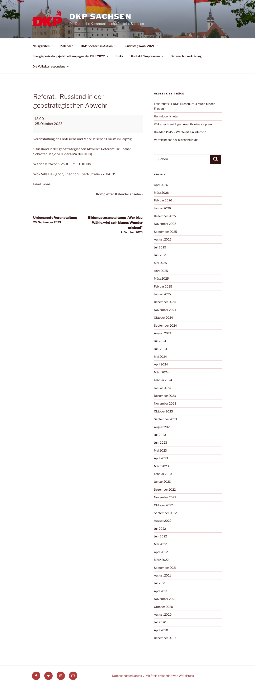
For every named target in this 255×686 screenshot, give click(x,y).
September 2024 (165, 325)
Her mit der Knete (166, 116)
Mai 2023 (160, 450)
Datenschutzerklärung (186, 56)
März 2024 (161, 372)
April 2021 (160, 591)
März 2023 (161, 466)
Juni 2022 (160, 536)
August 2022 (162, 520)
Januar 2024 (162, 388)
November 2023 (165, 403)
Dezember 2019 (165, 638)
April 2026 (161, 185)
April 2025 (161, 270)
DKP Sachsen (100, 16)
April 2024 (161, 364)
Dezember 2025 (165, 216)
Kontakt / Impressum (147, 56)
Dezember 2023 (165, 395)
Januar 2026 (162, 208)
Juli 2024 (160, 341)
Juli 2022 (160, 528)
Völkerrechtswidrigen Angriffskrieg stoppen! (183, 124)
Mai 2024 (160, 356)
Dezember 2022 (165, 489)
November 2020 (165, 599)
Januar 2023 (162, 481)
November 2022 (165, 497)
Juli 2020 (160, 622)
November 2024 (165, 310)
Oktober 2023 (163, 411)
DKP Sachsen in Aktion (99, 46)
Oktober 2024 (163, 317)
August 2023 (162, 427)
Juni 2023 (160, 442)
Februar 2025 (163, 286)
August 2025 (162, 239)
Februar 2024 (163, 380)
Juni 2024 (160, 349)
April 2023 (161, 458)
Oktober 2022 (163, 505)
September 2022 (165, 513)
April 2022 (161, 552)
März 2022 (161, 559)
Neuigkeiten (43, 46)
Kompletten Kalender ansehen (119, 194)
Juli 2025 (160, 247)
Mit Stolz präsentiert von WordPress (170, 675)
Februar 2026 (163, 200)
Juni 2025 (160, 255)
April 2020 (161, 630)
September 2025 (165, 231)
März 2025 (161, 278)
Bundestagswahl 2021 (140, 46)
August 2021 (162, 575)
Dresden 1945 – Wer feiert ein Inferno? (180, 132)
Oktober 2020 (163, 606)
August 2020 (163, 614)
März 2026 (161, 192)
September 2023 (165, 419)
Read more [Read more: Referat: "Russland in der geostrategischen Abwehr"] (41, 184)
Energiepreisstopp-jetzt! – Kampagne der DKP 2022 (71, 56)
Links (119, 56)
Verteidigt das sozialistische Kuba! (176, 139)
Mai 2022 (160, 544)
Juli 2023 (160, 435)
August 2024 (162, 333)
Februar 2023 (163, 474)
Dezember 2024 (165, 302)
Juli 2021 (160, 583)
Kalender (66, 46)
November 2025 (165, 223)
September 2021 (165, 567)
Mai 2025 (160, 263)
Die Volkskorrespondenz (51, 66)
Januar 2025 (162, 294)
